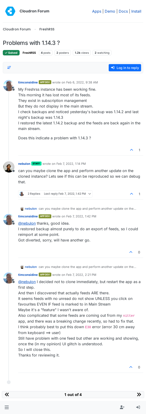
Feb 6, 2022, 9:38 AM (82, 82)
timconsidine (28, 82)
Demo (110, 11)
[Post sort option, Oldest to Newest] (9, 67)
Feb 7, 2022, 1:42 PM (81, 216)
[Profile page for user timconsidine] (8, 85)
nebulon (24, 164)
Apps (96, 11)
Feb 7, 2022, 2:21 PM (81, 275)
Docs (123, 11)
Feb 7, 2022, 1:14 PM (71, 164)
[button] (6, 407)
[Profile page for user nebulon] (8, 167)
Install (136, 11)
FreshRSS (29, 52)
